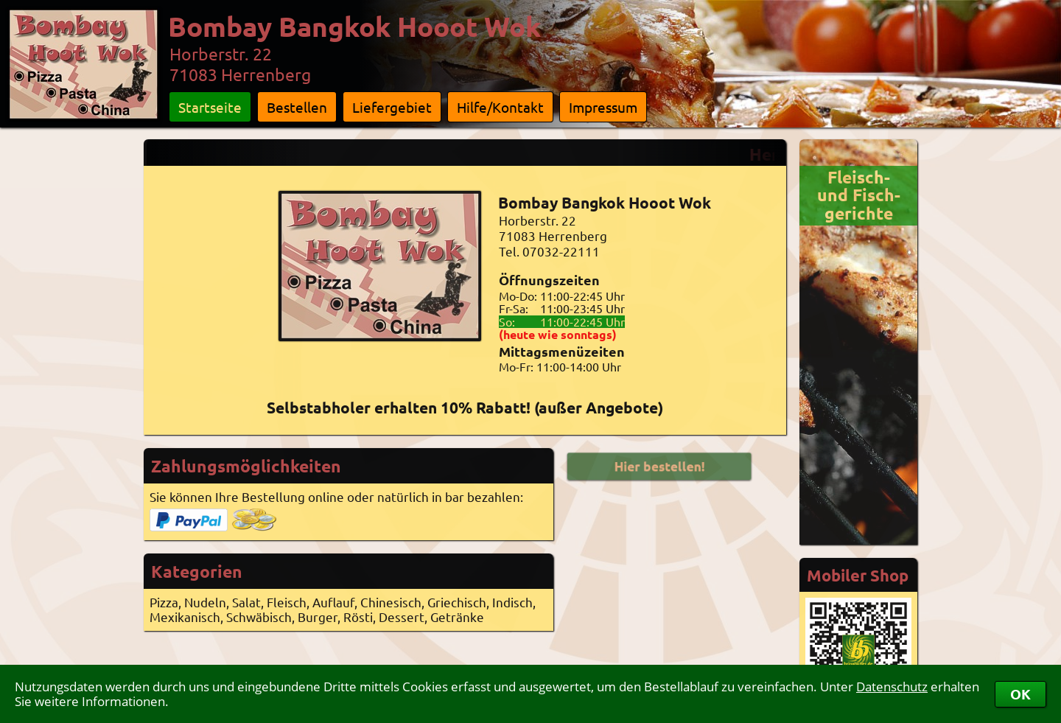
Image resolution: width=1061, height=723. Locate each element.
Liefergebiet (392, 107)
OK (1020, 694)
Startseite (210, 107)
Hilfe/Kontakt (500, 107)
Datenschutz (892, 686)
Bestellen (297, 107)
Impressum (603, 107)
